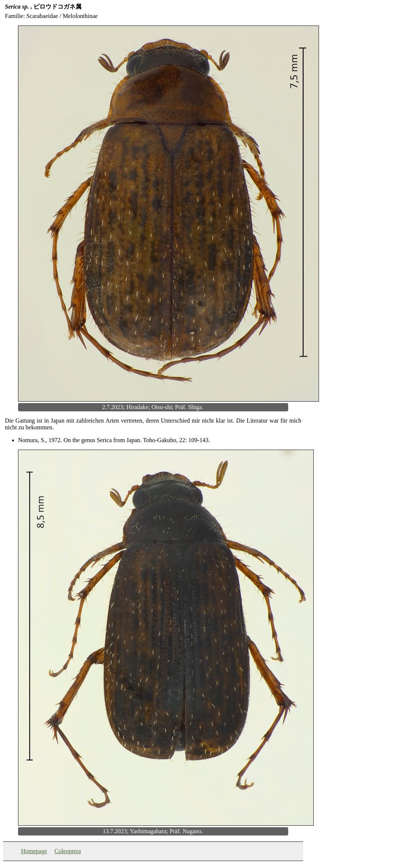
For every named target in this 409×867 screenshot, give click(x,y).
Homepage (34, 851)
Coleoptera (67, 851)
